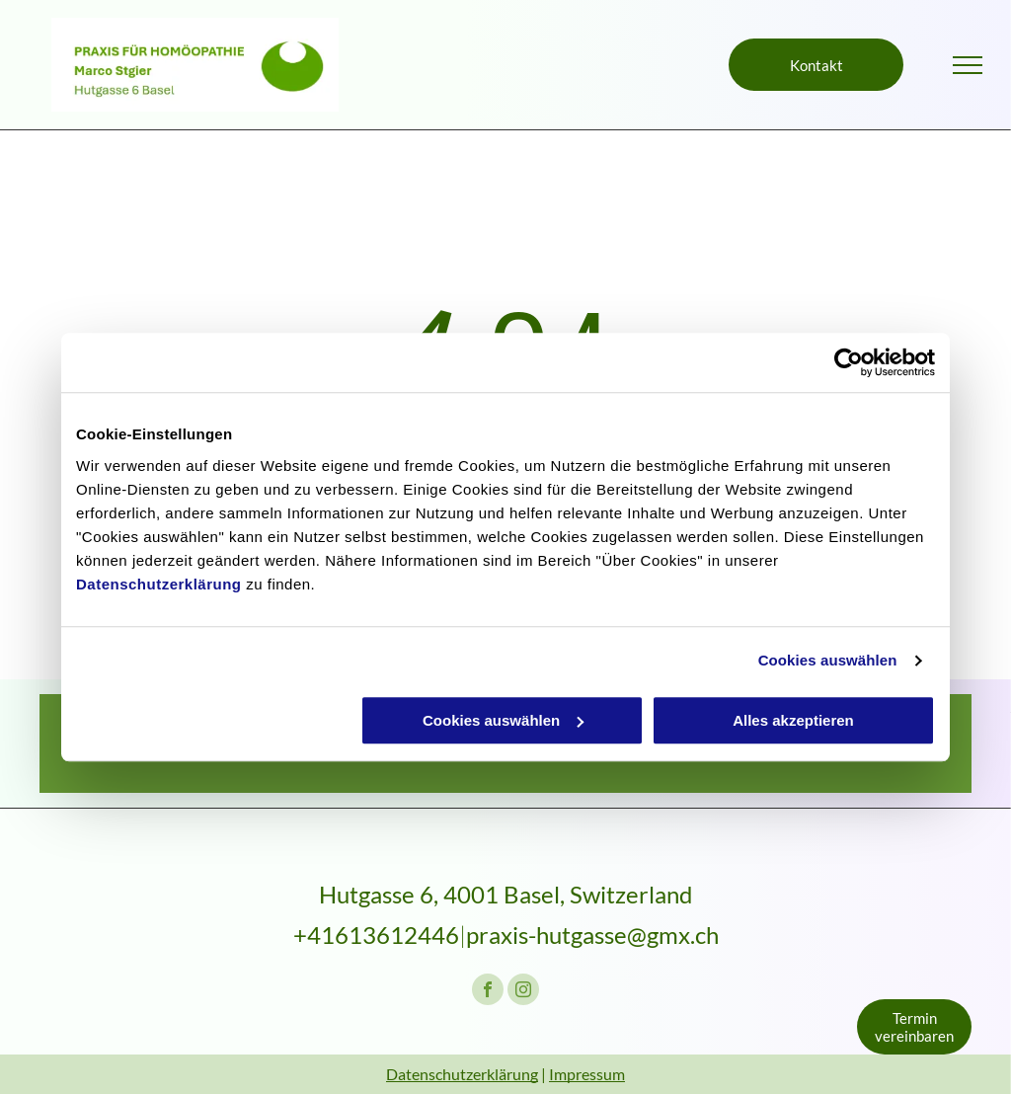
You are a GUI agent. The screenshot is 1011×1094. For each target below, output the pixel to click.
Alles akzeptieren (793, 720)
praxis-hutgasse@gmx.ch (592, 934)
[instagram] (523, 992)
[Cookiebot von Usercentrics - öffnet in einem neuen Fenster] (848, 362)
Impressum (587, 1073)
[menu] (967, 65)
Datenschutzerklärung (159, 584)
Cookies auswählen (827, 660)
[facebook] (488, 992)
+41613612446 (376, 934)
